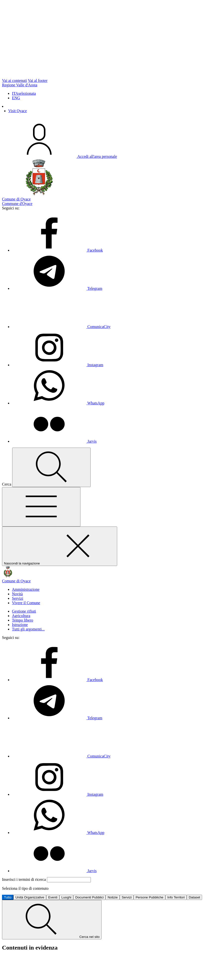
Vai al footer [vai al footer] (37, 80)
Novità (17, 594)
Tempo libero (22, 620)
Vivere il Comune (26, 603)
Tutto (7, 897)
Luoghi (66, 897)
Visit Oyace (17, 111)
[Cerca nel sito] (51, 467)
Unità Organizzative (29, 897)
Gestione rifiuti (24, 611)
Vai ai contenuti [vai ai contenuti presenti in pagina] (14, 80)
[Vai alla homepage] (107, 578)
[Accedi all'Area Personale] (59, 156)
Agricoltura (21, 616)
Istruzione (20, 625)
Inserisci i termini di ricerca (24, 879)
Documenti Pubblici (89, 897)
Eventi (52, 897)
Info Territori (176, 897)
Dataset (194, 897)
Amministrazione (25, 589)
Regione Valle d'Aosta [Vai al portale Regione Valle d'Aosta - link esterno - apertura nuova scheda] (19, 85)
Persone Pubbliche (149, 897)
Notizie (112, 897)
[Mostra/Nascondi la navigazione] (41, 507)
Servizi (17, 598)
